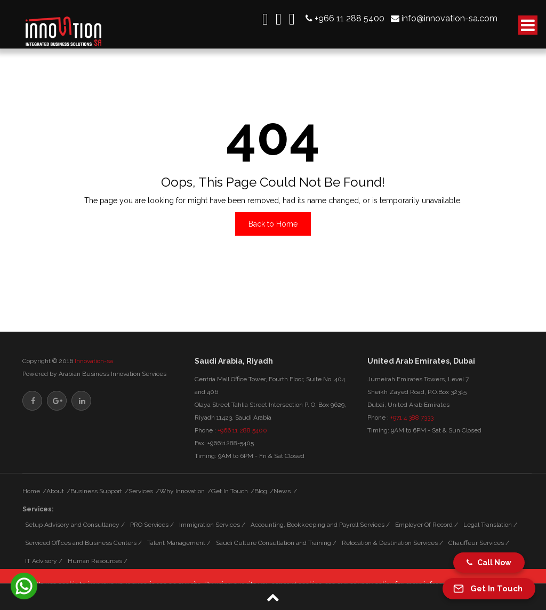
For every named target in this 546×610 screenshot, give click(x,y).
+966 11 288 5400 (349, 18)
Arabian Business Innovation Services (112, 374)
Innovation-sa (94, 361)
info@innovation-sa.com (449, 18)
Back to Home (273, 224)
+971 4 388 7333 (411, 417)
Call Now (489, 562)
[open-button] (527, 25)
